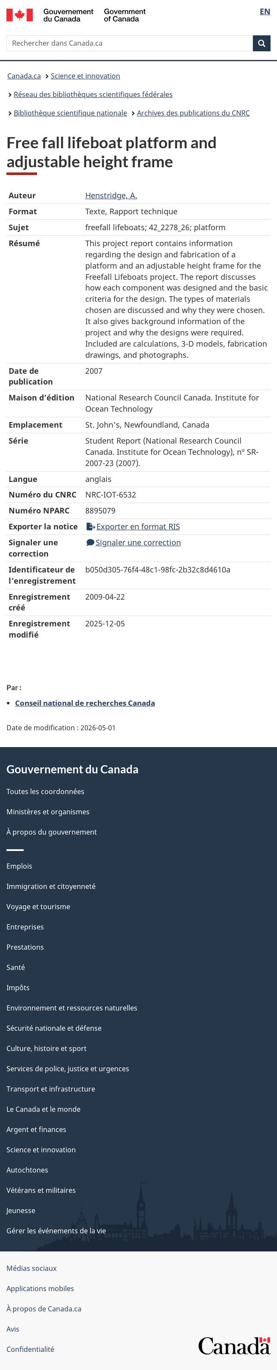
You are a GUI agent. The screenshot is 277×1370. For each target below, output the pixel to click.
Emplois (19, 866)
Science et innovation (85, 76)
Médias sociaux (31, 1268)
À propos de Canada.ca (43, 1309)
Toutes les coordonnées (45, 791)
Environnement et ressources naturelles (71, 1008)
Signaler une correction (134, 542)
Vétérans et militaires (41, 1190)
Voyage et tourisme (38, 906)
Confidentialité (30, 1349)
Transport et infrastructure (50, 1089)
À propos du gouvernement (51, 832)
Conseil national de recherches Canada (85, 703)
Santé (15, 967)
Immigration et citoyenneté (51, 886)
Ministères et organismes (48, 811)
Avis (12, 1329)
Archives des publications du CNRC (193, 113)
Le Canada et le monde (43, 1109)
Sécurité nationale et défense (54, 1028)
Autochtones (27, 1170)
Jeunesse (20, 1210)
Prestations (25, 947)
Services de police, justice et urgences (67, 1068)
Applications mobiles (40, 1288)
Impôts (18, 987)
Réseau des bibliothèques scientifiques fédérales (93, 94)
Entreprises (25, 927)
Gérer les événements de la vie (56, 1231)
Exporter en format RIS (133, 526)
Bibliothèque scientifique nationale (70, 113)
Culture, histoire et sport (46, 1048)
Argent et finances (36, 1129)
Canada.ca (24, 76)
